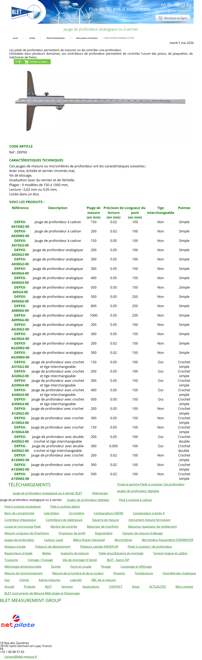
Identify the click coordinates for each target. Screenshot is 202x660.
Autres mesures (49, 580)
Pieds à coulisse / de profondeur (150, 547)
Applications (90, 587)
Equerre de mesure (105, 520)
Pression (119, 573)
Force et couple (80, 567)
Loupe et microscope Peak (22, 527)
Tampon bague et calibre (170, 553)
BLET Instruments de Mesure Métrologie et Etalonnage (42, 593)
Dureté (56, 567)
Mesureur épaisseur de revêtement (152, 527)
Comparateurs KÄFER (108, 513)
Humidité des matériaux (179, 573)
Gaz (7, 580)
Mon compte (184, 587)
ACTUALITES (157, 587)
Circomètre (76, 513)
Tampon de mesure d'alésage (142, 533)
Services (67, 587)
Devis (136, 587)
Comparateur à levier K (149, 513)
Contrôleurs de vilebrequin (64, 520)
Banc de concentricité (19, 513)
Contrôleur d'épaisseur (20, 520)
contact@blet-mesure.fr (20, 657)
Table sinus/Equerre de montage (120, 553)
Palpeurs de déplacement (52, 547)
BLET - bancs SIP (118, 560)
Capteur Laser (53, 540)
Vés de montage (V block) (80, 560)
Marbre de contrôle (63, 527)
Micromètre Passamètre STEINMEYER (167, 540)
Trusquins (11, 560)
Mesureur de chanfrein (103, 527)
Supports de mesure (75, 553)
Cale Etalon (51, 513)
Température (144, 573)
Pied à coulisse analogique (22, 506)
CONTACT (115, 587)
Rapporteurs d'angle (18, 553)
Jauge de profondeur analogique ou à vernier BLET (47, 493)
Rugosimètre (104, 533)
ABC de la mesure (103, 580)
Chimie (24, 580)
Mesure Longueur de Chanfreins (26, 533)
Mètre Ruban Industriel (89, 540)
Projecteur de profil (72, 533)
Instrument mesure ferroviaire (149, 520)
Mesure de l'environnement (23, 573)
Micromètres (123, 540)
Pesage (106, 567)
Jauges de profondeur (19, 540)
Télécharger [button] (100, 493)
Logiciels (76, 580)
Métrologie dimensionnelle (22, 567)
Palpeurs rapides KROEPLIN (99, 547)
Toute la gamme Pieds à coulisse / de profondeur (151, 484)
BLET (48, 587)
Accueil (9, 587)
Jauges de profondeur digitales (138, 491)
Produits (29, 587)
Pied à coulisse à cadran (135, 500)
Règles (46, 553)
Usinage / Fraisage (40, 560)
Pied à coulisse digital (65, 506)
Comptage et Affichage (136, 567)
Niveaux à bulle (15, 547)
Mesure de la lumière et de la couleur (78, 573)
